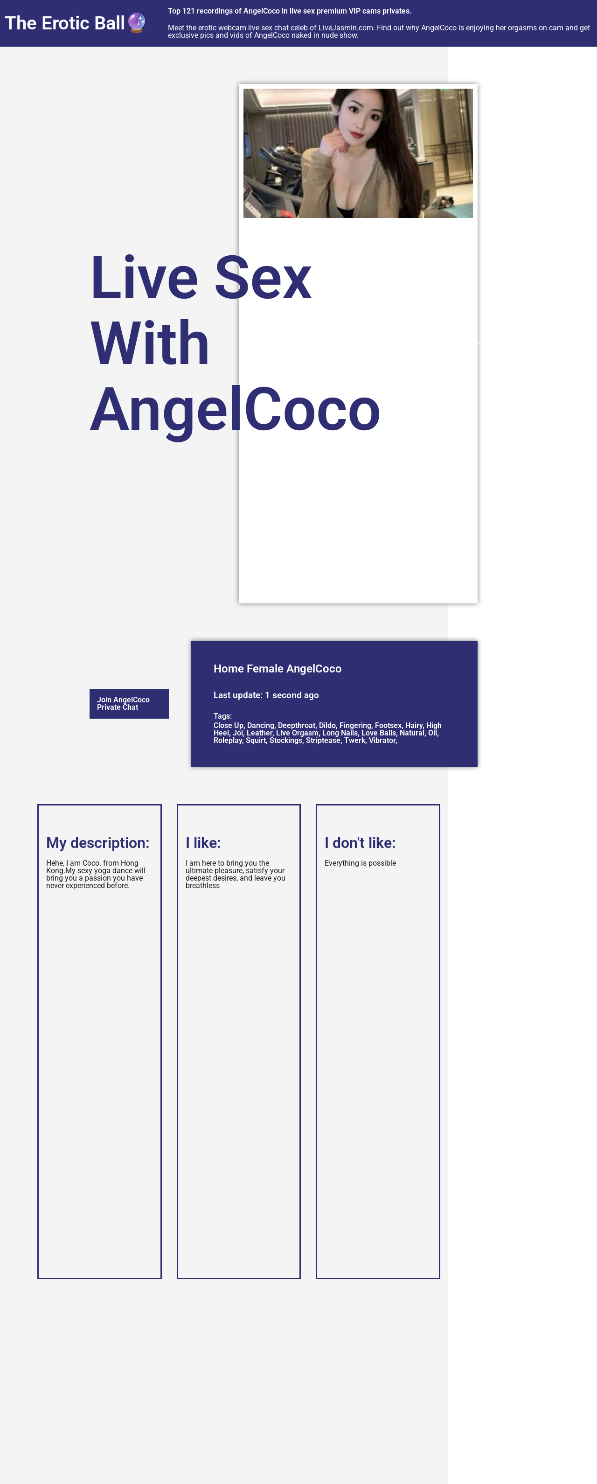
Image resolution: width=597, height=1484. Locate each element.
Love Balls (378, 732)
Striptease (323, 740)
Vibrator (382, 740)
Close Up (228, 725)
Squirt (256, 740)
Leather (259, 732)
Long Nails (340, 732)
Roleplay (228, 740)
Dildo (327, 725)
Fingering (355, 725)
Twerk (354, 740)
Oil (432, 732)
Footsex (388, 725)
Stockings (286, 740)
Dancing (260, 725)
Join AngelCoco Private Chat (123, 703)
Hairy (414, 725)
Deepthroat (296, 725)
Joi (238, 732)
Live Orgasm (297, 732)
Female (265, 668)
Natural (412, 732)
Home (229, 668)
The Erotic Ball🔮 (76, 23)
